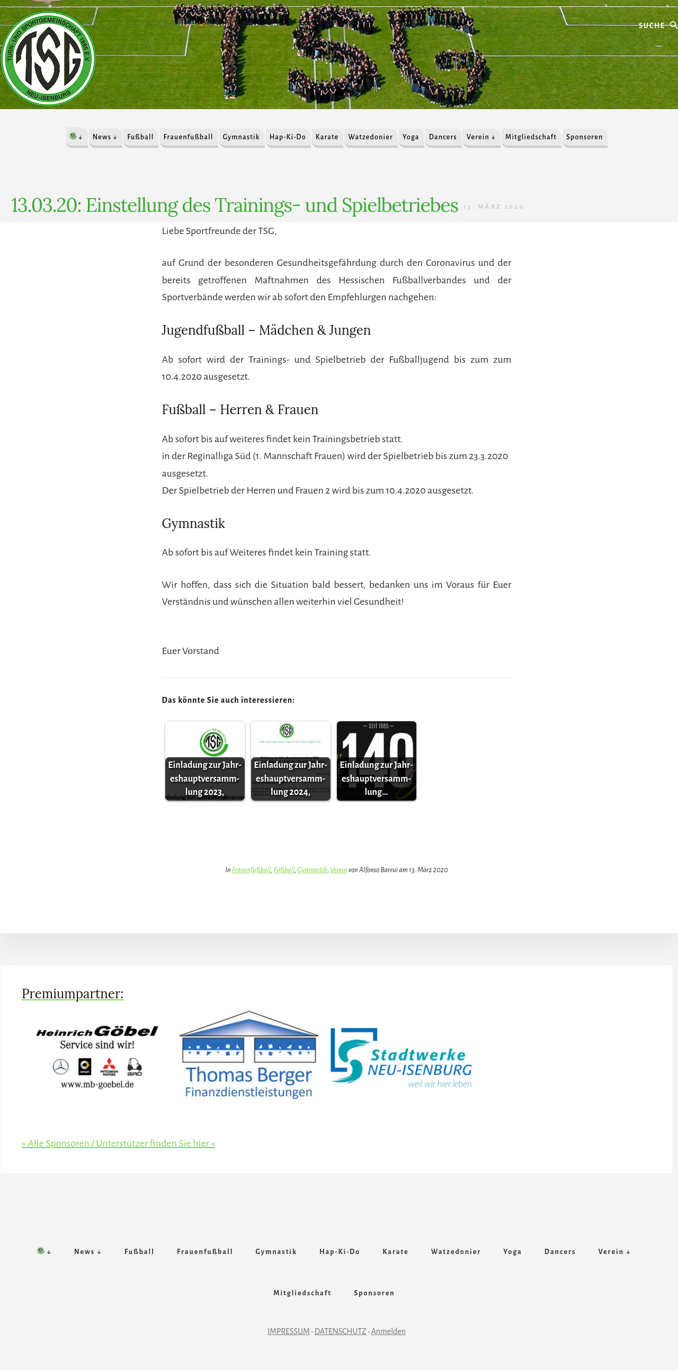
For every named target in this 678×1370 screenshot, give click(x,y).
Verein (338, 870)
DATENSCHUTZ (341, 1331)
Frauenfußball (251, 870)
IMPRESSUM (288, 1331)
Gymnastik (312, 870)
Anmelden (388, 1331)
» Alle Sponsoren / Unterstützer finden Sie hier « (118, 1143)
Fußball (284, 870)
